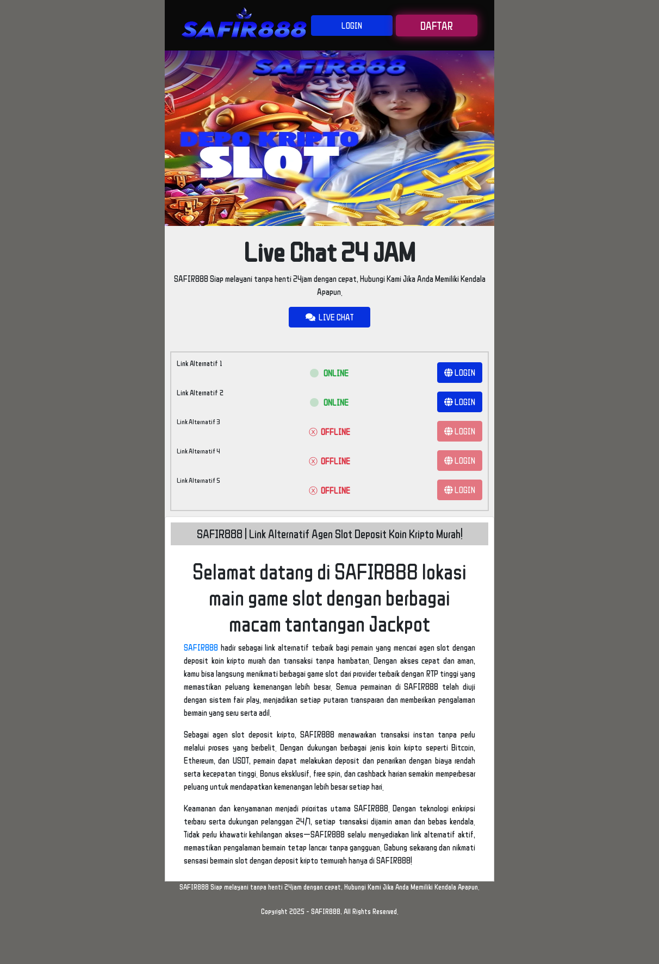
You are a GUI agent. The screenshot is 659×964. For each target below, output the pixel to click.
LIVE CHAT (329, 317)
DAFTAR (436, 25)
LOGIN (351, 25)
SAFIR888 (201, 647)
